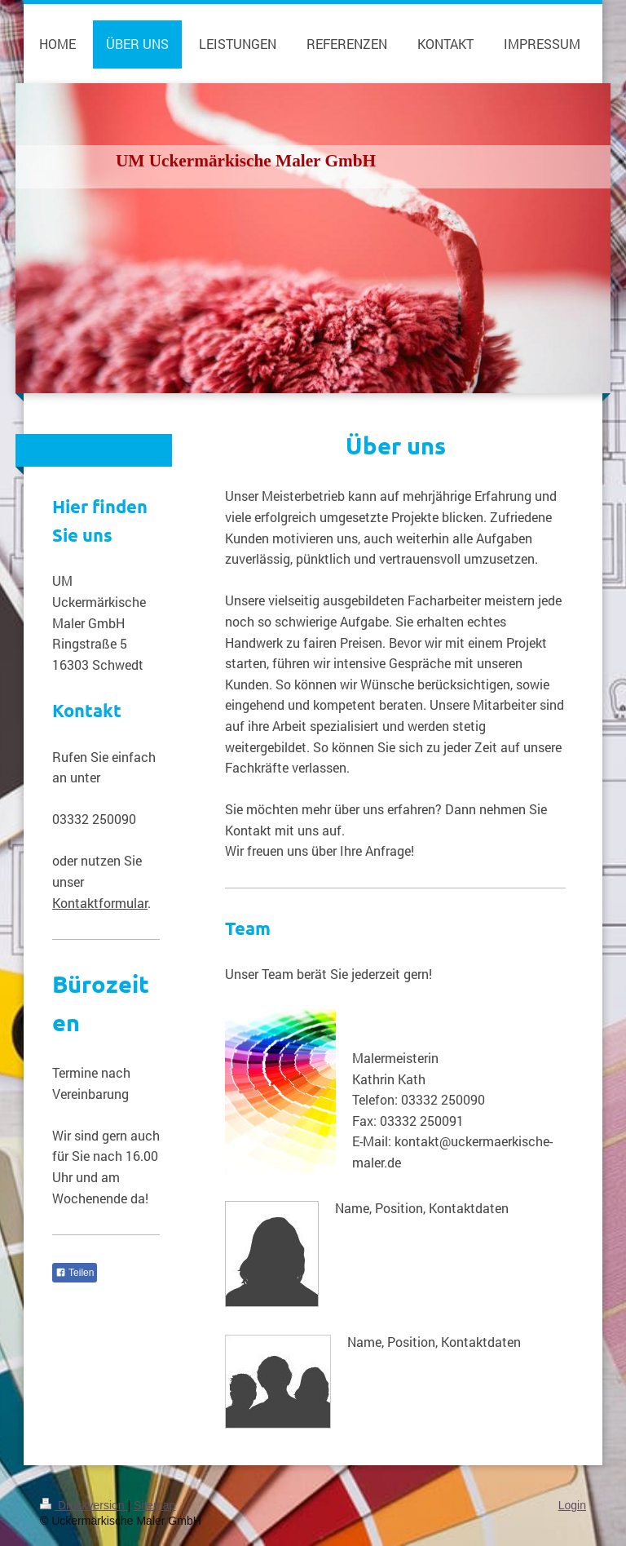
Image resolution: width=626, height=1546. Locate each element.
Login (572, 1505)
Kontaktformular (100, 902)
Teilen (74, 1272)
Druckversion (83, 1505)
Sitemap (154, 1505)
